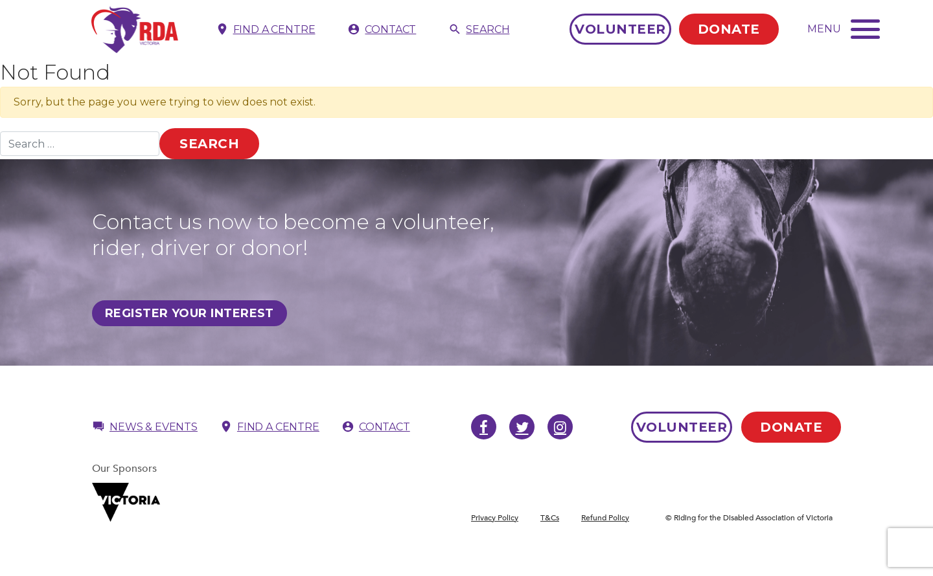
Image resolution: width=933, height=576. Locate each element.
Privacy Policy (494, 518)
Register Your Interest (189, 313)
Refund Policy (605, 518)
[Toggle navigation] (843, 28)
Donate (729, 29)
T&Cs (549, 518)
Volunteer (620, 29)
